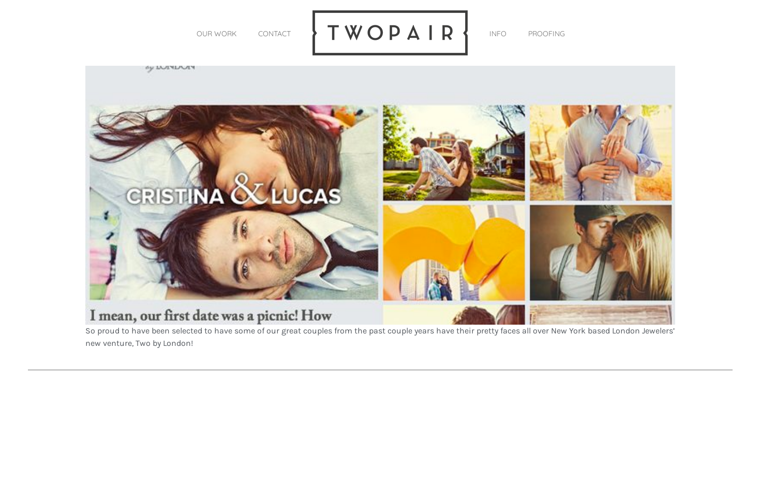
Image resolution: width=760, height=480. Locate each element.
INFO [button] (497, 33)
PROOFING (546, 33)
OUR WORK (216, 33)
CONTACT (274, 33)
